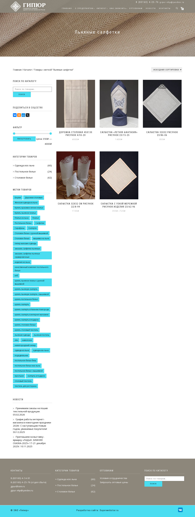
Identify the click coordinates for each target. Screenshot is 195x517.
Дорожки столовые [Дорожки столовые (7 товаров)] (34, 197)
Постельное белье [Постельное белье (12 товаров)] (23, 223)
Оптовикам (136, 8)
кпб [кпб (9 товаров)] (16, 275)
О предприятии (84, 8)
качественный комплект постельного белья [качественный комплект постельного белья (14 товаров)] (31, 269)
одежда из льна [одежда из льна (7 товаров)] (22, 350)
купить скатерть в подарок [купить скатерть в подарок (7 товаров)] (27, 319)
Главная (67, 8)
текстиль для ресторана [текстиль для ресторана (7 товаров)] (25, 386)
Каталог (101, 8)
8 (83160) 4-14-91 (20, 478)
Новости (151, 8)
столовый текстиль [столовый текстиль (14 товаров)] (23, 381)
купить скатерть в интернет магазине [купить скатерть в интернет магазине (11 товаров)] (31, 314)
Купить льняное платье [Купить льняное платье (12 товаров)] (25, 213)
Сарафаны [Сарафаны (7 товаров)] (19, 228)
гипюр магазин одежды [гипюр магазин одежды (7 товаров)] (25, 243)
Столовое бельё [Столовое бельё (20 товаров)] (22, 238)
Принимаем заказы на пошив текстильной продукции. (30, 410)
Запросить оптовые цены (114, 482)
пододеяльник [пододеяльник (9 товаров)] (21, 355)
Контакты (165, 8)
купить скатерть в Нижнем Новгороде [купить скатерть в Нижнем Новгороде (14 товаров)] (32, 309)
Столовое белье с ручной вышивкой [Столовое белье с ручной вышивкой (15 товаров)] (31, 233)
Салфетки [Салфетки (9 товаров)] (39, 223)
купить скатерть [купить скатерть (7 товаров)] (22, 304)
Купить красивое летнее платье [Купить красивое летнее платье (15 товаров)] (29, 207)
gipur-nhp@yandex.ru (172, 2)
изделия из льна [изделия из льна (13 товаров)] (22, 262)
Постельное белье (25, 171)
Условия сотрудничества (113, 478)
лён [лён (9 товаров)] (16, 340)
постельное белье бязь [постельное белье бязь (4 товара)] (25, 360)
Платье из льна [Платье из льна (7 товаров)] (21, 218)
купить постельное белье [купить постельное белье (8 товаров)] (26, 299)
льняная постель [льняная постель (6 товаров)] (41, 335)
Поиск (22, 94)
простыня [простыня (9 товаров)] (19, 376)
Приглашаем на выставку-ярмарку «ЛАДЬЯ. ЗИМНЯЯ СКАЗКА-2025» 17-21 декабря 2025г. (29, 441)
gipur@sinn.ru (18, 486)
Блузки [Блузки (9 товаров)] (18, 197)
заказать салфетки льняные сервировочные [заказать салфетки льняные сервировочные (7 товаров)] (27, 255)
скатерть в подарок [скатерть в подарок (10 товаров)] (36, 376)
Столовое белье (24, 177)
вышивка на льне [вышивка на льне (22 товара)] (41, 238)
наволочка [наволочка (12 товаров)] (27, 340)
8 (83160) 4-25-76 (20, 482)
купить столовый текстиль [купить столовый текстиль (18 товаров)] (26, 330)
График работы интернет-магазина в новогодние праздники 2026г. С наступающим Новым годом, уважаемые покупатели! (32, 424)
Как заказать (118, 8)
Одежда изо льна (24, 165)
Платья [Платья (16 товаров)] (35, 218)
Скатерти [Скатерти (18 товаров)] (32, 228)
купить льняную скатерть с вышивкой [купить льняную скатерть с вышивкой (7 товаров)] (32, 294)
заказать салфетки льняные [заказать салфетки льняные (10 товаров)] (27, 248)
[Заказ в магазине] (166, 69)
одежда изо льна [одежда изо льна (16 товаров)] (41, 350)
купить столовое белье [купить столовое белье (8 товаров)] (25, 324)
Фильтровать (24, 139)
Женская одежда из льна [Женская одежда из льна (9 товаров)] (26, 202)
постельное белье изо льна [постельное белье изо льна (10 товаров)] (27, 365)
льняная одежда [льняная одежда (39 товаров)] (22, 335)
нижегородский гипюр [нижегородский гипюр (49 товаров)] (25, 345)
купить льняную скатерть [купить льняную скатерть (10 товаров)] (26, 289)
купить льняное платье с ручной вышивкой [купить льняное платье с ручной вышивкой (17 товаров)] (29, 282)
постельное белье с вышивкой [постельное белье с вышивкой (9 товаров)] (29, 371)
